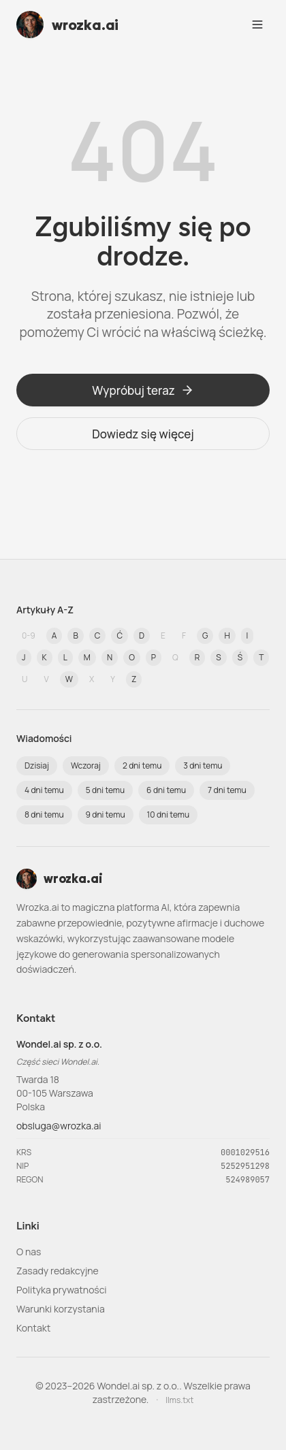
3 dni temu (202, 765)
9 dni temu (105, 814)
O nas (28, 1251)
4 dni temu (44, 790)
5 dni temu (105, 790)
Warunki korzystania (60, 1308)
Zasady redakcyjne (57, 1270)
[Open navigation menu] (257, 24)
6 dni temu (166, 790)
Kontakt (33, 1327)
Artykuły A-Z (45, 609)
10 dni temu (168, 814)
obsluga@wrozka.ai (58, 1125)
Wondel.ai (79, 1061)
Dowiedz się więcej (143, 434)
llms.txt (179, 1400)
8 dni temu (44, 814)
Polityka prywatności (61, 1289)
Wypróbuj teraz (143, 390)
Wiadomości (44, 738)
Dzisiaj (37, 765)
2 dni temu (142, 765)
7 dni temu (227, 790)
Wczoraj (86, 765)
